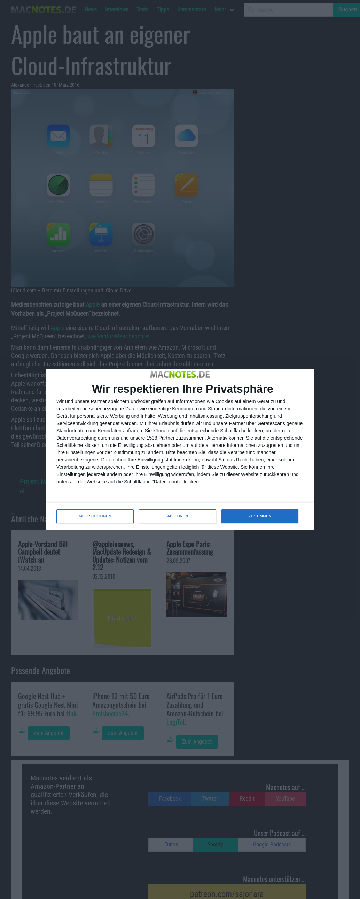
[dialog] (180, 449)
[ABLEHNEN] (301, 381)
